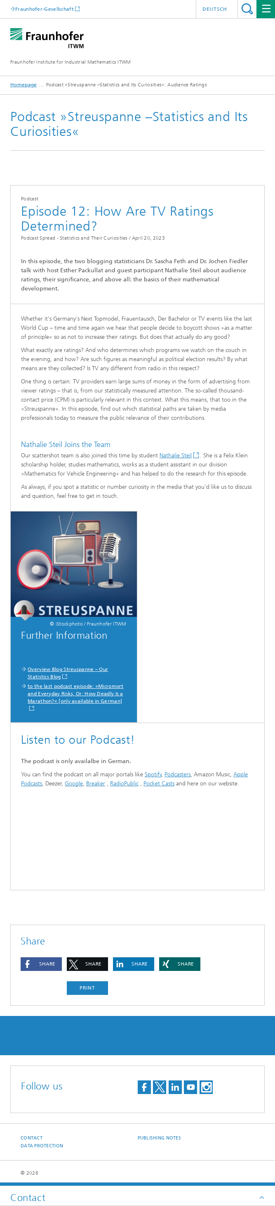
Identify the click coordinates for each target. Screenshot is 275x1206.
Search (247, 9)
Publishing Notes (159, 1138)
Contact (31, 1138)
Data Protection (42, 1146)
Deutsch (214, 9)
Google (74, 783)
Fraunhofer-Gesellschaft (44, 9)
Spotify (153, 774)
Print (87, 988)
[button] (41, 964)
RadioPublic (124, 783)
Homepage (23, 85)
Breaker (95, 783)
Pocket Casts (158, 783)
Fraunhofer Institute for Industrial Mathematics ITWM (70, 62)
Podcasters (177, 774)
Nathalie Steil (176, 455)
